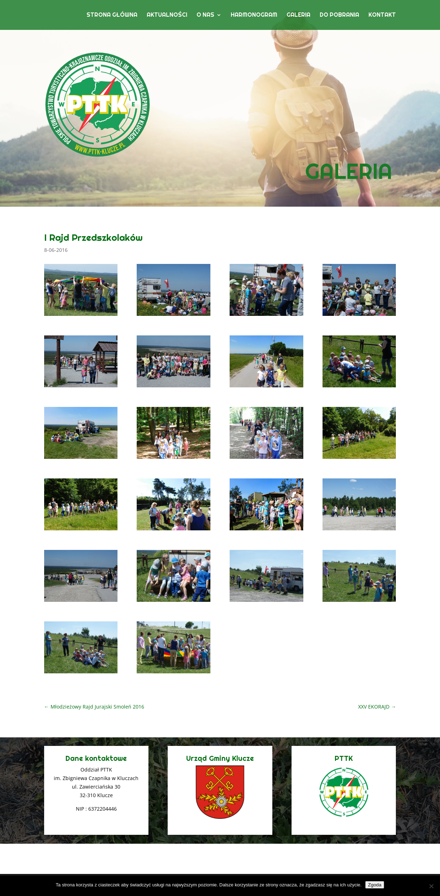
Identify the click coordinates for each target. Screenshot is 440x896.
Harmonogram (254, 15)
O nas (205, 15)
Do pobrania (339, 15)
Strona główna (112, 15)
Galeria (298, 15)
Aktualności (167, 15)
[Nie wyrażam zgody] (431, 886)
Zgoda (375, 884)
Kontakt (382, 15)
